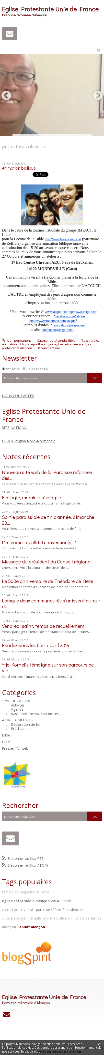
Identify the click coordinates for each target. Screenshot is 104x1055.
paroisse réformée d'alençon (59, 909)
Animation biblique (19, 168)
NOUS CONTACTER (18, 395)
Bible (6, 735)
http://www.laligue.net (82, 312)
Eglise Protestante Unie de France (50, 9)
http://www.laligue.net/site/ (63, 239)
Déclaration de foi (25, 724)
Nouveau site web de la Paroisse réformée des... (47, 475)
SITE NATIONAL (15, 427)
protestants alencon (17, 348)
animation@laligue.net (69, 325)
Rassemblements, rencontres (35, 713)
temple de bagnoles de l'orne (26, 892)
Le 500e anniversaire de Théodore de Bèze (47, 581)
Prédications (21, 728)
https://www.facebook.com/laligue (52, 321)
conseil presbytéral (17, 909)
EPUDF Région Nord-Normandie (28, 440)
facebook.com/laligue (70, 316)
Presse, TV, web (15, 748)
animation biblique (16, 344)
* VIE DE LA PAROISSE (20, 700)
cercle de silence (88, 918)
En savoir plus (30, 1051)
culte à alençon (14, 918)
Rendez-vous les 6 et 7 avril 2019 (35, 645)
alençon (9, 926)
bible (94, 340)
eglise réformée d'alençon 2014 (30, 900)
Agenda (17, 709)
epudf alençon (32, 926)
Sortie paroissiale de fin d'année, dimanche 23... (48, 520)
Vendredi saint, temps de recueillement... (45, 626)
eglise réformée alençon (72, 344)
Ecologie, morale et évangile (31, 497)
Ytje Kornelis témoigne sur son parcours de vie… (48, 667)
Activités (18, 705)
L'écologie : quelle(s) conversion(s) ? (39, 542)
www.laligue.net (56, 312)
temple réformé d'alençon (50, 918)
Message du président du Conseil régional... (48, 561)
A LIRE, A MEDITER (18, 719)
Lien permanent (16, 340)
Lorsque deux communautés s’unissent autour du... (51, 603)
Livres (7, 741)
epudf (66, 900)
